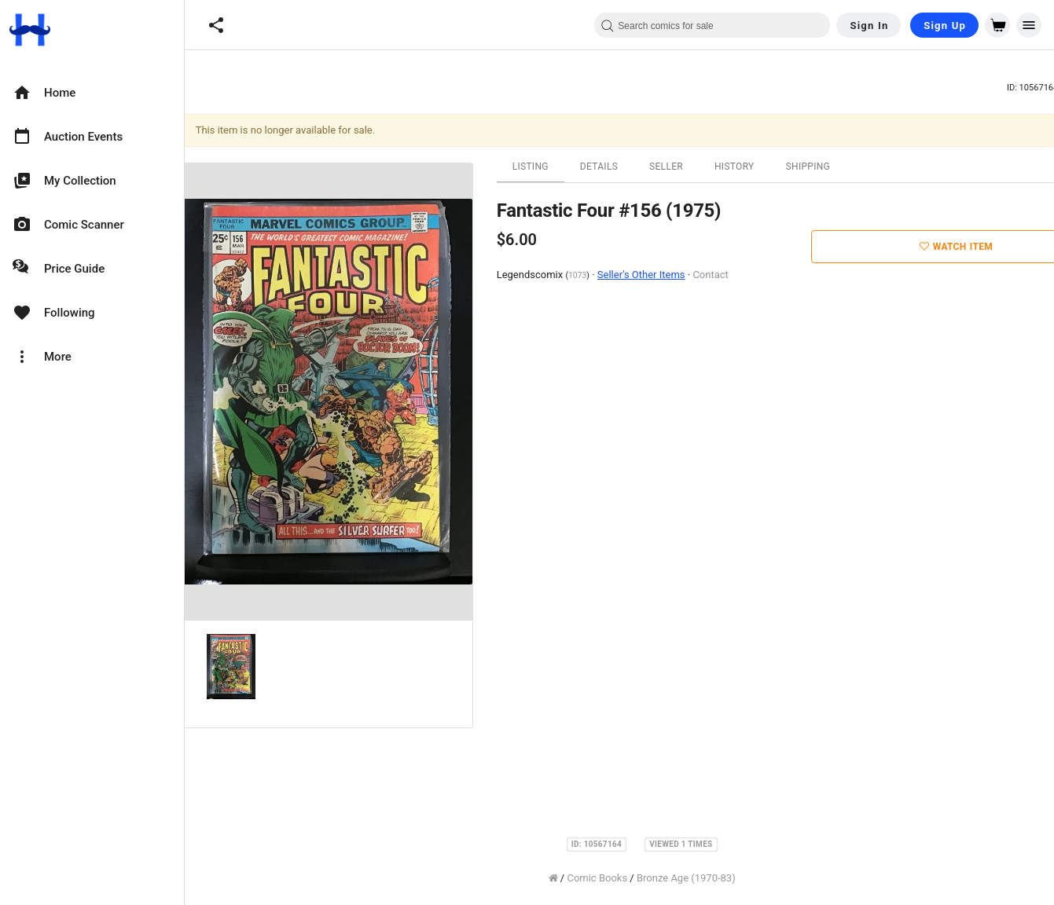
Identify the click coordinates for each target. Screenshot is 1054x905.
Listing (533, 166)
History (737, 166)
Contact (713, 274)
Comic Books (600, 878)
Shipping (810, 166)
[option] (92, 93)
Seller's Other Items (644, 274)
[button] (216, 25)
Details (601, 166)
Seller (668, 166)
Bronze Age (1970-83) (688, 878)
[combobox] (712, 25)
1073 (580, 275)
